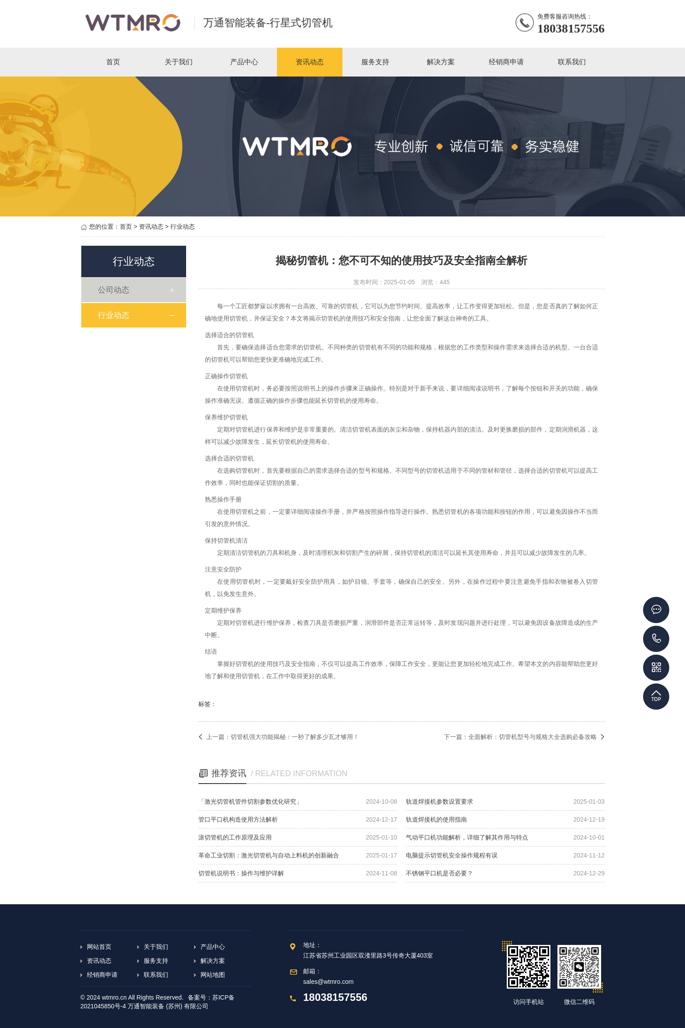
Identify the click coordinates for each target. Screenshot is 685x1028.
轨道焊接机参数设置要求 (439, 801)
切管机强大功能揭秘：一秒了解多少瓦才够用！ (295, 736)
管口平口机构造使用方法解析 (238, 819)
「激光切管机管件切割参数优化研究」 (250, 801)
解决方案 (213, 960)
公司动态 (115, 290)
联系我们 (156, 974)
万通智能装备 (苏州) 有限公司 (168, 1006)
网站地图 (213, 974)
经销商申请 (102, 974)
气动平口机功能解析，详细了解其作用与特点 (467, 837)
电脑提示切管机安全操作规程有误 (452, 855)
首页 (126, 226)
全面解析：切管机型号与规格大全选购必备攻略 (532, 736)
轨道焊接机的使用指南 (436, 819)
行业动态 (182, 226)
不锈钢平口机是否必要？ (439, 873)
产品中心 (213, 946)
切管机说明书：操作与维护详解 (241, 873)
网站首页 (99, 946)
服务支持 (156, 960)
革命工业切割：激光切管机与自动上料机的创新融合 (268, 855)
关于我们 (156, 946)
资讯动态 (151, 226)
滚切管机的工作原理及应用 (235, 837)
